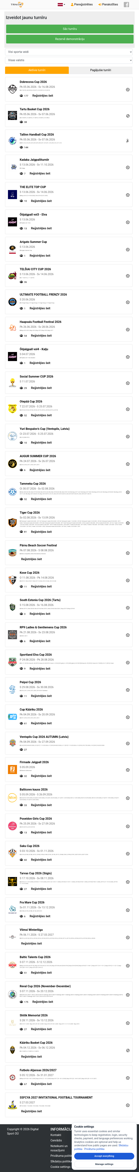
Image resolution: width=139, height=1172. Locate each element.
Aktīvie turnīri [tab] (36, 70)
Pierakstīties (108, 4)
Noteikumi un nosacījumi (59, 1148)
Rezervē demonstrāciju (70, 39)
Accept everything (104, 1156)
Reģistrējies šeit (42, 95)
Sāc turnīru (70, 29)
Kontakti (55, 1135)
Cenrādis (56, 1140)
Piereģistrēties (82, 4)
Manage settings (104, 1164)
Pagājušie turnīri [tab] (100, 70)
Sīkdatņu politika (61, 1161)
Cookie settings (60, 1167)
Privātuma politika (62, 1156)
